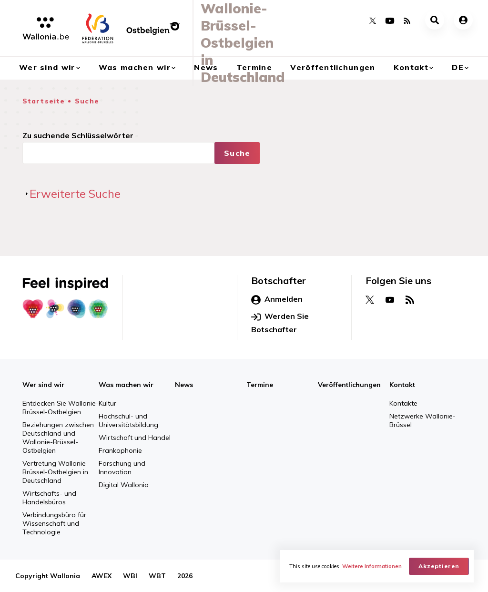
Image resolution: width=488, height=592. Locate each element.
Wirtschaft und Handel (135, 437)
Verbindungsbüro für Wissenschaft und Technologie (54, 523)
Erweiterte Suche (75, 193)
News (184, 384)
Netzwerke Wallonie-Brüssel (422, 420)
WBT (157, 576)
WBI (130, 576)
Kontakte (403, 403)
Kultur (107, 403)
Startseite (43, 101)
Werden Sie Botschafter (280, 322)
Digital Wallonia (124, 484)
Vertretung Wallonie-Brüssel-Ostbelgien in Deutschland (55, 472)
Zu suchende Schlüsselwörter (77, 135)
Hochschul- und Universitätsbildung (128, 420)
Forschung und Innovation (122, 467)
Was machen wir (126, 384)
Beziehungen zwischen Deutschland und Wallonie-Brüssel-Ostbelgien (58, 437)
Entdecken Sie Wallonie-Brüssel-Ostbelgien (60, 407)
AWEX (102, 576)
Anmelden (277, 299)
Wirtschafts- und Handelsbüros (49, 497)
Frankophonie (120, 450)
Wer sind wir (43, 384)
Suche (87, 101)
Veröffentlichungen (332, 67)
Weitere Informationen (372, 566)
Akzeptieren (438, 566)
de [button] (458, 67)
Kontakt (411, 67)
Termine (259, 384)
